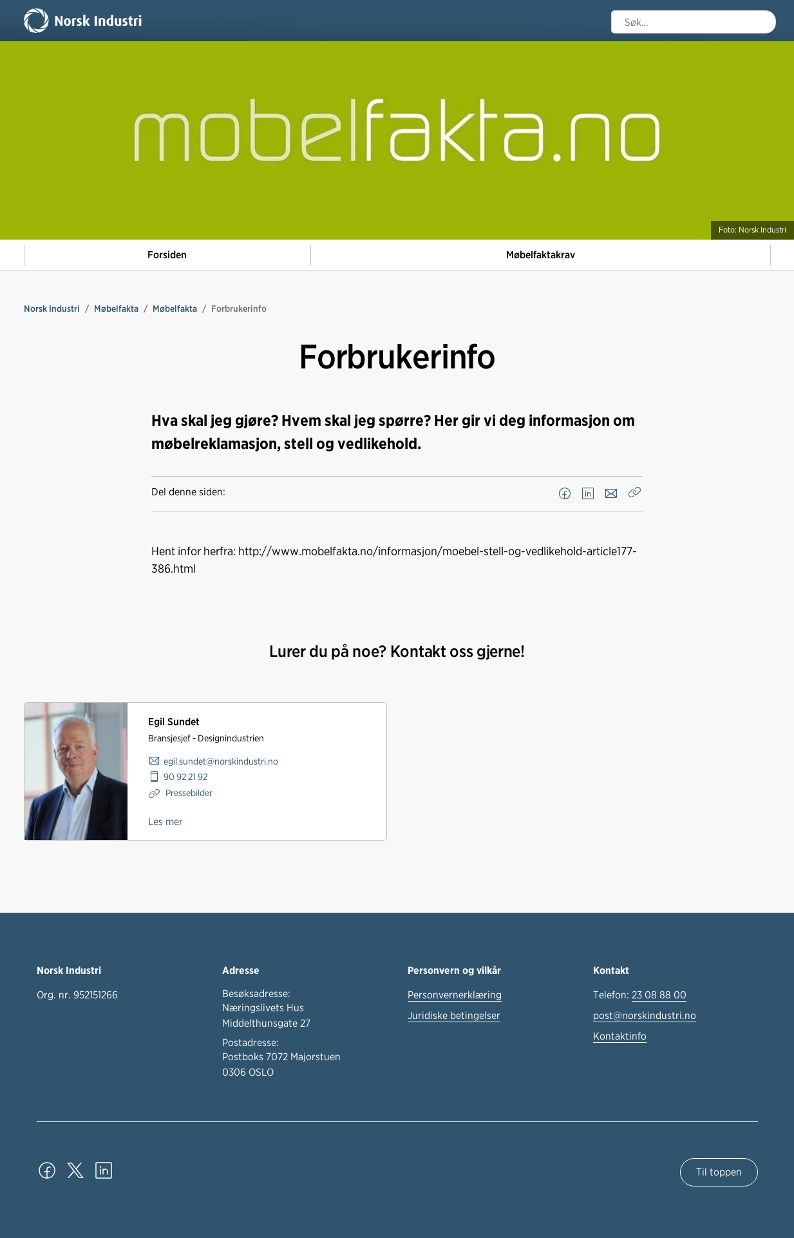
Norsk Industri (52, 308)
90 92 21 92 (185, 776)
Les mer (165, 821)
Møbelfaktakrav (540, 255)
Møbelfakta (116, 308)
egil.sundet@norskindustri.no (221, 761)
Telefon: (639, 995)
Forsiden (167, 255)
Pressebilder (188, 792)
